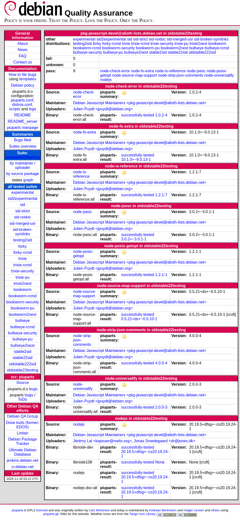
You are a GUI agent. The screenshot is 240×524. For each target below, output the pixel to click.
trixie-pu (23, 277)
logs (32, 109)
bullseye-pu (23, 339)
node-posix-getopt (83, 253)
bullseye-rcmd (22, 327)
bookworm (23, 290)
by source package (22, 174)
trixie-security (22, 271)
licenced (42, 510)
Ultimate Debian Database (23, 452)
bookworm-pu (22, 308)
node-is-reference (170, 71)
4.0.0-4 (161, 363)
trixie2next (22, 283)
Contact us (22, 62)
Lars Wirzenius (99, 510)
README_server (23, 121)
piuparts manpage (22, 127)
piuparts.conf (22, 100)
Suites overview (22, 146)
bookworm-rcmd (23, 296)
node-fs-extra (142, 71)
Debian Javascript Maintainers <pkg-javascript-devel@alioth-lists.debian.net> (139, 103)
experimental (22, 192)
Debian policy (22, 85)
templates (27, 79)
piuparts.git (51, 514)
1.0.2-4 (161, 115)
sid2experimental (22, 198)
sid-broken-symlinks (22, 231)
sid (22, 205)
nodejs (106, 80)
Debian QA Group (22, 416)
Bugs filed (22, 140)
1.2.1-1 (161, 275)
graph (28, 180)
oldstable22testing (22, 157)
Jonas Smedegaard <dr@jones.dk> (164, 441)
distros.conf (22, 105)
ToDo (22, 399)
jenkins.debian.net (22, 460)
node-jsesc (196, 71)
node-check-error (115, 71)
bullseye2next (23, 345)
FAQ (22, 56)
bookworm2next (22, 314)
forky (22, 246)
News (22, 50)
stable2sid (22, 351)
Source (22, 382)
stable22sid (22, 358)
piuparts (17, 510)
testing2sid (22, 240)
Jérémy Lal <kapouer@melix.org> (102, 441)
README (22, 115)
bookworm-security (22, 302)
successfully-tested (137, 115)
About (23, 43)
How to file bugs (23, 74)
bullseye (22, 321)
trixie (23, 259)
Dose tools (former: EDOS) (22, 425)
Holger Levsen (194, 510)
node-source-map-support (134, 75)
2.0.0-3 (161, 407)
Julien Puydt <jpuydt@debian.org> (103, 109)
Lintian (22, 433)
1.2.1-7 (161, 195)
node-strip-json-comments (180, 75)
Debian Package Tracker (22, 441)
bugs (33, 389)
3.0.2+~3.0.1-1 (134, 239)
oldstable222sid (22, 364)
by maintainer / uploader (22, 165)
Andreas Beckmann (163, 510)
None (159, 462)
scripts (14, 109)
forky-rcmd (22, 252)
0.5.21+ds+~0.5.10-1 (139, 319)
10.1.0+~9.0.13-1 (136, 159)
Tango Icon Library (142, 514)
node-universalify (219, 75)
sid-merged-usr (23, 223)
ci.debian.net (22, 467)
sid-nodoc (22, 217)
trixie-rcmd (22, 265)
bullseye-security (22, 333)
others (215, 510)
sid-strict (22, 211)
